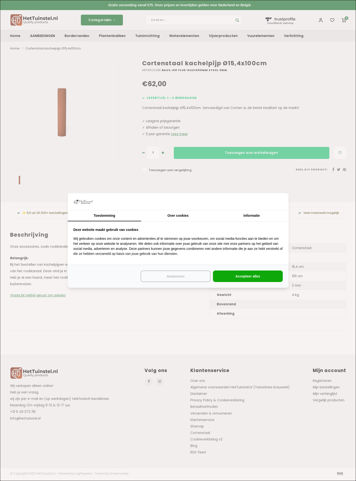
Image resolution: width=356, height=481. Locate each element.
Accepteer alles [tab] (247, 276)
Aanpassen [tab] (176, 276)
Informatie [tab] (251, 215)
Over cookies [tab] (178, 215)
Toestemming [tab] (104, 215)
